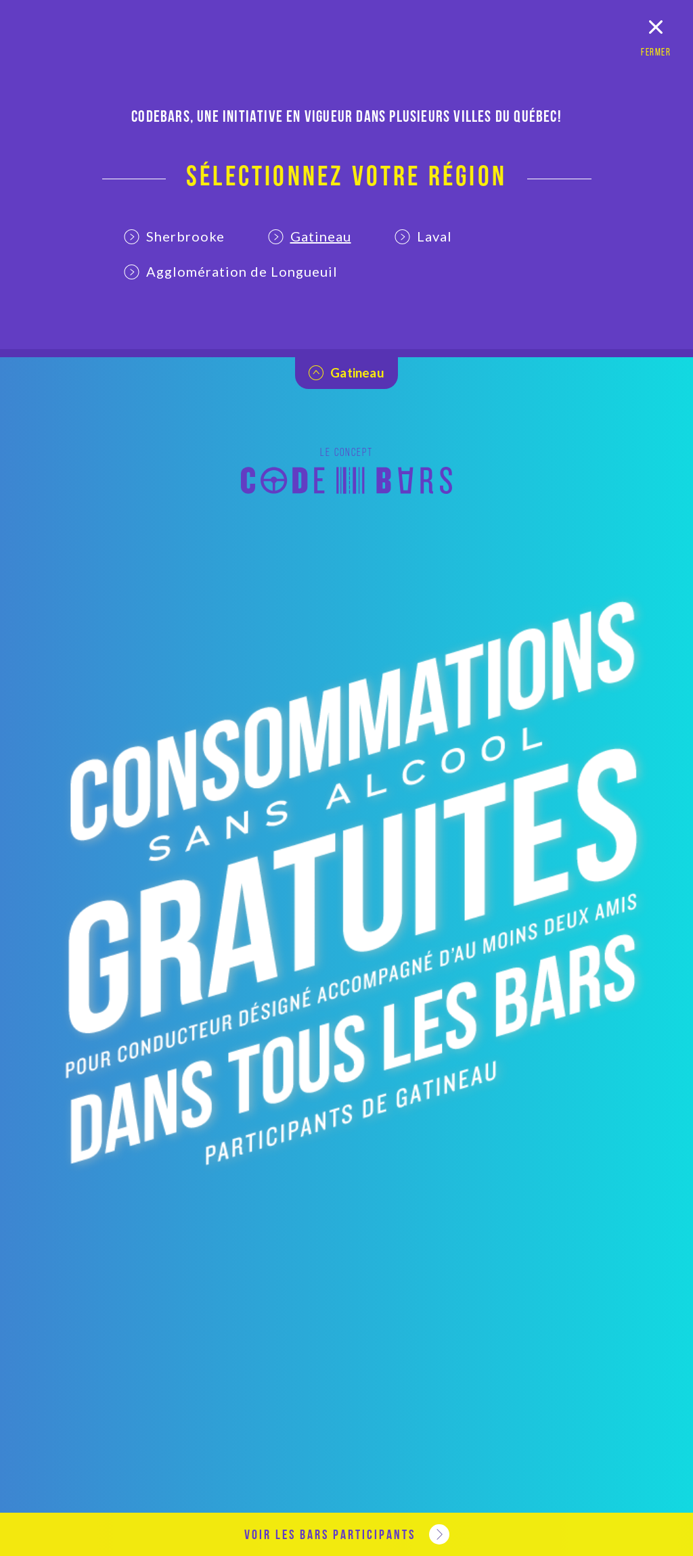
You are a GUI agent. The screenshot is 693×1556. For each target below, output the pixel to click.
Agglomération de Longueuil (231, 271)
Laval (423, 236)
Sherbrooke (174, 236)
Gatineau (309, 236)
